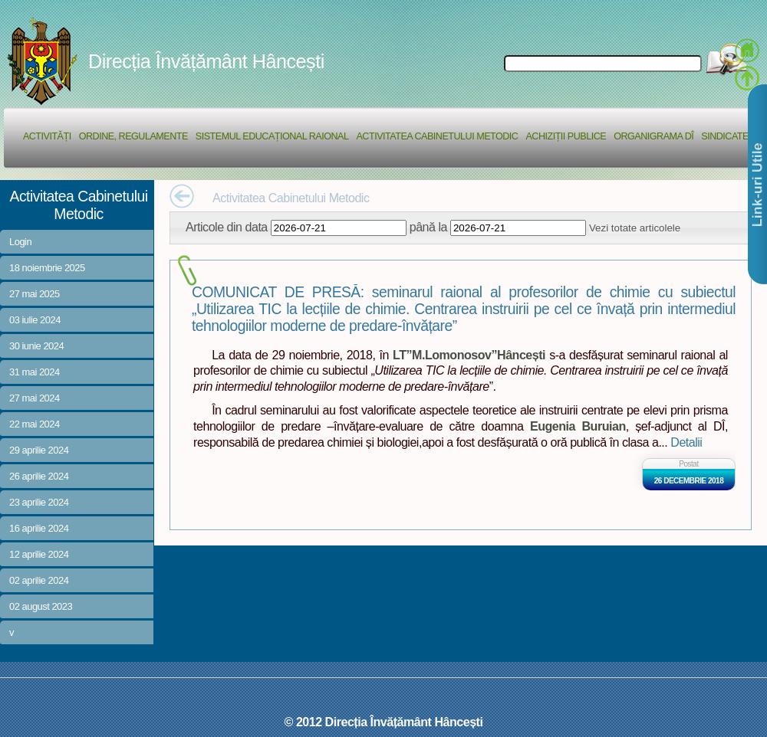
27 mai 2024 (34, 398)
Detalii (686, 442)
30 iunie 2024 (36, 346)
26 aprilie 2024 (38, 476)
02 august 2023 (40, 606)
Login (20, 241)
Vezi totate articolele (634, 228)
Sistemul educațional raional (272, 136)
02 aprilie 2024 (38, 580)
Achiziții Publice (565, 136)
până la (428, 227)
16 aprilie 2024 (38, 528)
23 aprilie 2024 (38, 502)
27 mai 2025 (34, 294)
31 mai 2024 (34, 372)
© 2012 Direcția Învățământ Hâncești (384, 722)
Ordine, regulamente (133, 136)
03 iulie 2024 (35, 320)
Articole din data (227, 227)
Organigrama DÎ (653, 136)
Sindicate (725, 136)
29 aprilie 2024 (38, 450)
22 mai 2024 (34, 424)
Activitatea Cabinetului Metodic (437, 136)
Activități (47, 136)
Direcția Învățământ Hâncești (206, 61)
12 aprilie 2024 (38, 554)
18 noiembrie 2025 (47, 268)
